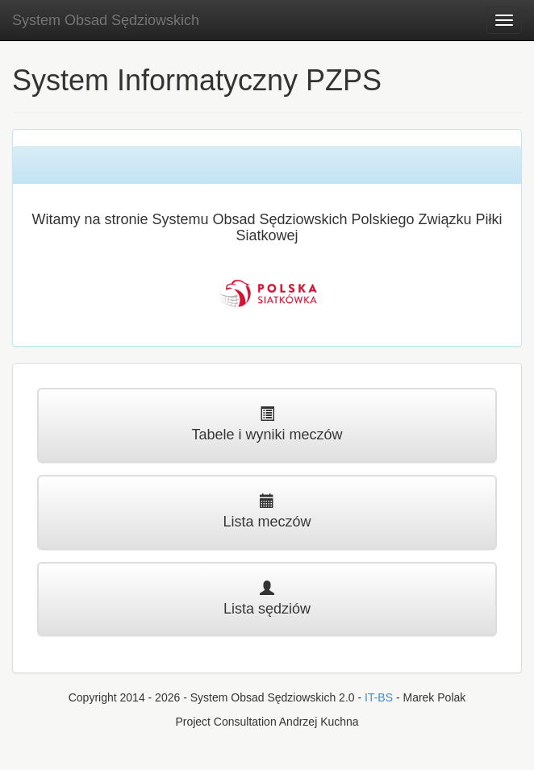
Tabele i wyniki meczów (266, 424)
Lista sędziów (267, 599)
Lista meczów (267, 511)
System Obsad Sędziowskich (105, 20)
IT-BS (379, 697)
